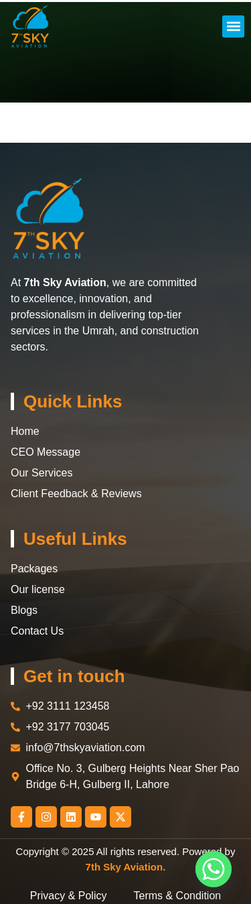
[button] (233, 26)
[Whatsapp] (213, 869)
